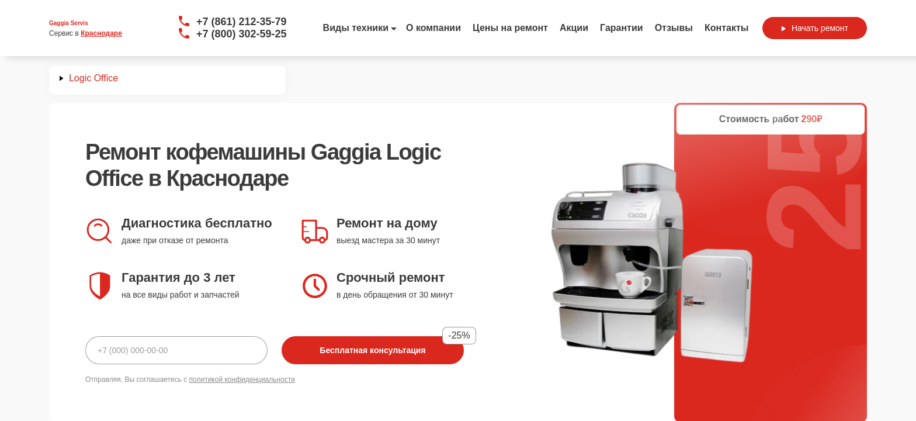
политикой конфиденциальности (242, 379)
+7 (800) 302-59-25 (241, 34)
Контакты (726, 28)
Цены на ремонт (510, 28)
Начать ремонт (814, 28)
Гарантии (621, 28)
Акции (574, 28)
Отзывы (674, 28)
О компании (433, 28)
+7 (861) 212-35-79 (241, 21)
